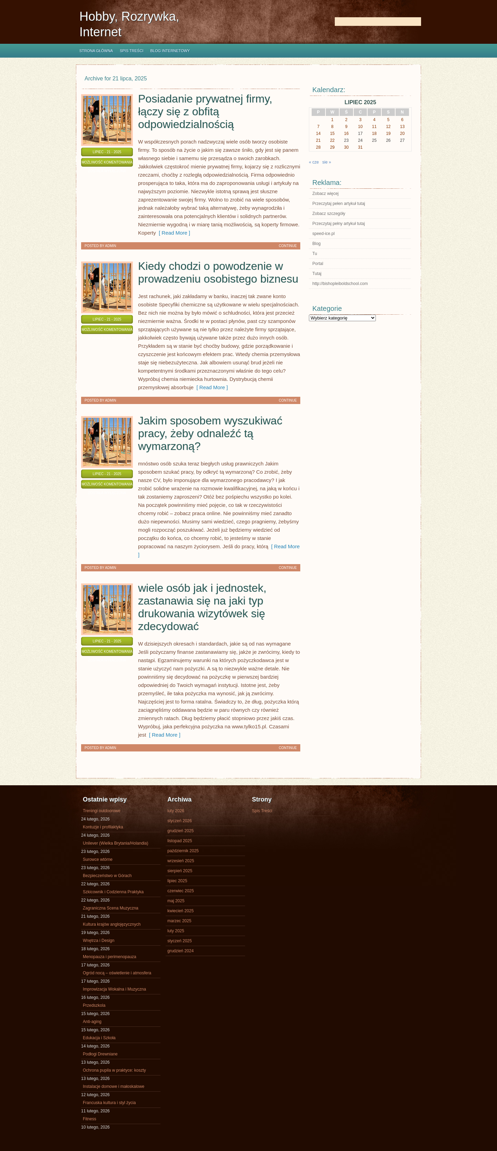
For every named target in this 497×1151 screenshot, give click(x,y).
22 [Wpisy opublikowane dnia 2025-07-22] (332, 140)
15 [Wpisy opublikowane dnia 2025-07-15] (332, 133)
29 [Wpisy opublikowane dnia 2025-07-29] (332, 147)
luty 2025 (175, 930)
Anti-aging (92, 1021)
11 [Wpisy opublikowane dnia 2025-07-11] (374, 126)
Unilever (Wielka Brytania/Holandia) (115, 843)
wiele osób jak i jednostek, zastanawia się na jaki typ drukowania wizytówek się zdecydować (202, 607)
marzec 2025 (179, 920)
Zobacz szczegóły (328, 213)
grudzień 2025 (180, 830)
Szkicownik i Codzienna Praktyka (113, 891)
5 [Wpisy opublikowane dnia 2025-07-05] (388, 119)
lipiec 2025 (177, 880)
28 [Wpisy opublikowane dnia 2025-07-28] (318, 147)
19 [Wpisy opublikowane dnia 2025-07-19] (388, 133)
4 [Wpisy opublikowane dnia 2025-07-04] (374, 119)
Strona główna (96, 51)
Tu (314, 253)
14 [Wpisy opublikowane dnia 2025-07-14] (318, 133)
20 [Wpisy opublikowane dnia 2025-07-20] (402, 133)
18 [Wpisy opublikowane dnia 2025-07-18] (374, 133)
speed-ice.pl (323, 233)
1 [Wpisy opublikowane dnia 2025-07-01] (332, 119)
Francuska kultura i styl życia (109, 1102)
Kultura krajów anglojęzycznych (111, 924)
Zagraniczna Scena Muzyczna (110, 908)
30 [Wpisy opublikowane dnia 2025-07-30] (346, 147)
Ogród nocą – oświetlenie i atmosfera (117, 973)
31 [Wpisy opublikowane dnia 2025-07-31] (360, 147)
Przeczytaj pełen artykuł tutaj (338, 203)
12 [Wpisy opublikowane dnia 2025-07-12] (388, 126)
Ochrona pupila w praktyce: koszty (114, 1070)
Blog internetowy (170, 51)
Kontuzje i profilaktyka (103, 827)
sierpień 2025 (179, 870)
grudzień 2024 (180, 950)
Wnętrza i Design (98, 940)
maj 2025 (175, 900)
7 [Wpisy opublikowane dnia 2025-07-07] (318, 126)
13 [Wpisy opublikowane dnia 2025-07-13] (402, 126)
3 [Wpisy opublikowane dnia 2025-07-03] (360, 119)
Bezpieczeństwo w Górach (107, 875)
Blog (316, 243)
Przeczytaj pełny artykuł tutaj (338, 223)
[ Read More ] (173, 233)
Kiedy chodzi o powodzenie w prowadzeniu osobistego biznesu (218, 272)
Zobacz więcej (325, 193)
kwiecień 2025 (180, 910)
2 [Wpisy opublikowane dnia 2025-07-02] (346, 119)
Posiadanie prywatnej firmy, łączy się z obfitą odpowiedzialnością (205, 111)
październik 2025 (183, 850)
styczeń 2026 (179, 820)
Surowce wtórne (98, 859)
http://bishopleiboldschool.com (340, 283)
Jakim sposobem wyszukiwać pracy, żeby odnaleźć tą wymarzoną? (210, 433)
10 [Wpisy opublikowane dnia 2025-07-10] (360, 126)
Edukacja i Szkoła (99, 1037)
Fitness (89, 1118)
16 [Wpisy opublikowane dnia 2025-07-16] (346, 133)
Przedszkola (94, 1005)
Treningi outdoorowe (101, 810)
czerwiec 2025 (180, 890)
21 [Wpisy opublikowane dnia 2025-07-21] (318, 140)
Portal (317, 263)
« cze (314, 162)
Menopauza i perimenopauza (109, 956)
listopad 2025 (179, 840)
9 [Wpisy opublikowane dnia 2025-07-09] (346, 126)
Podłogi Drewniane (100, 1054)
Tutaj (316, 273)
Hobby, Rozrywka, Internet (129, 24)
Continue (288, 246)
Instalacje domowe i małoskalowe (113, 1086)
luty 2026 (175, 810)
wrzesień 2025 (180, 860)
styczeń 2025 (179, 940)
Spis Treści (131, 51)
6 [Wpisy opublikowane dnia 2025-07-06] (402, 119)
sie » (326, 162)
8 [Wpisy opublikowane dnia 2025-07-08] (332, 126)
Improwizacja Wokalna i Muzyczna (114, 989)
